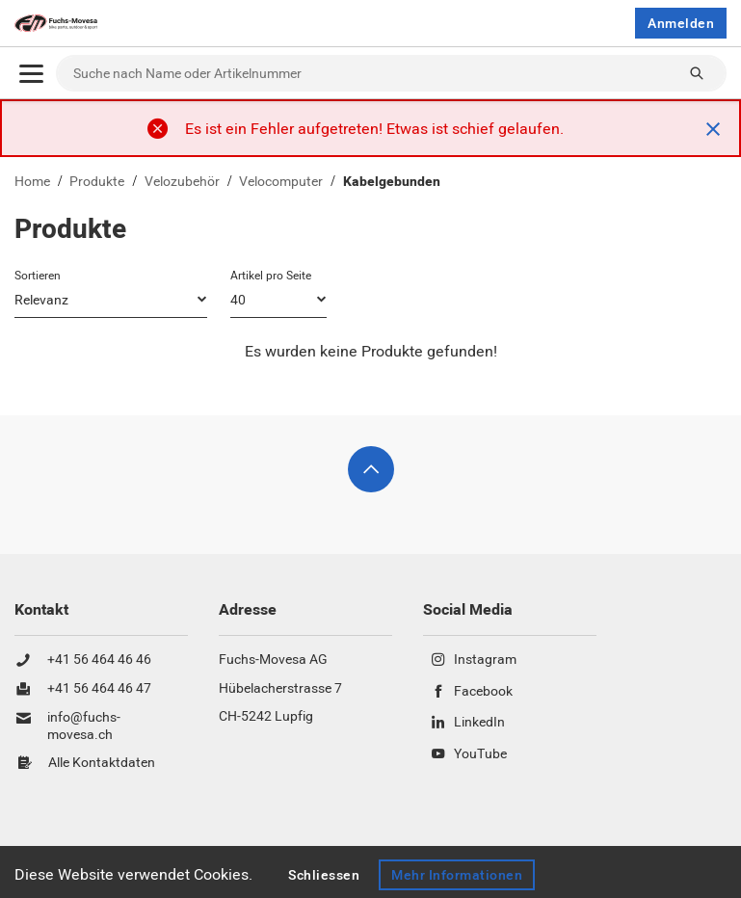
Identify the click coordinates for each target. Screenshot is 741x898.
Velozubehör (182, 181)
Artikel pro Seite (270, 275)
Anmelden (681, 23)
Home (32, 181)
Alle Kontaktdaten (101, 763)
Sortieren (37, 275)
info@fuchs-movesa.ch (83, 726)
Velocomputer (281, 181)
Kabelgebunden (391, 181)
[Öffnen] (31, 74)
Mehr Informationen (457, 875)
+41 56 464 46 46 (99, 660)
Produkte (96, 181)
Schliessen (323, 875)
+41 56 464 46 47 (99, 689)
